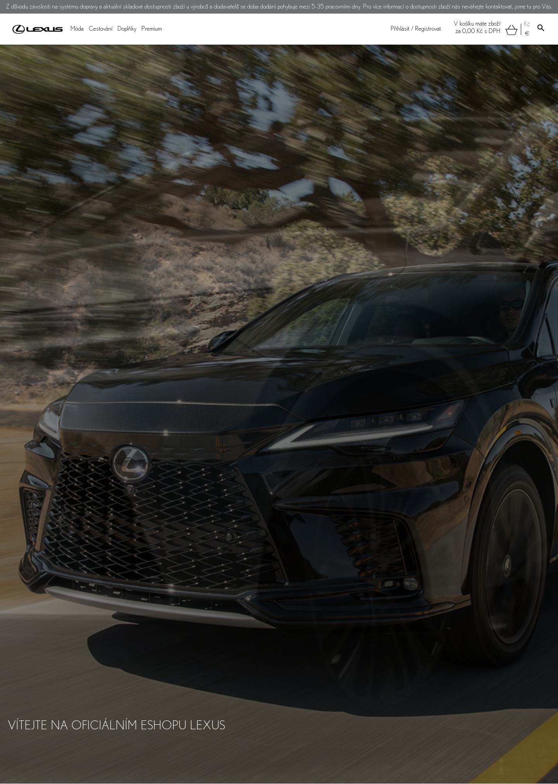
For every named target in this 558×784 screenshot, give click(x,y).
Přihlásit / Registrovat (416, 29)
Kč (527, 24)
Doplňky (126, 29)
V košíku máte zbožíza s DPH (486, 28)
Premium (151, 29)
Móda (77, 29)
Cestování (100, 29)
